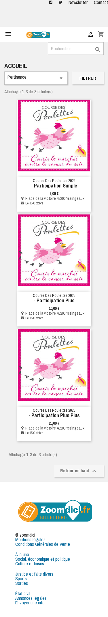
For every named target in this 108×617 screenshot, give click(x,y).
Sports (21, 578)
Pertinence (36, 78)
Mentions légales (30, 539)
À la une (22, 554)
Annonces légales (31, 598)
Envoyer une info (30, 602)
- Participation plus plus (54, 415)
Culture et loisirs (29, 563)
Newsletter (78, 2)
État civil (22, 593)
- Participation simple (54, 185)
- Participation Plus (54, 300)
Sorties (21, 583)
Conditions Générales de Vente (42, 544)
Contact (101, 2)
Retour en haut (79, 471)
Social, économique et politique (42, 559)
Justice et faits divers (34, 574)
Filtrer (87, 78)
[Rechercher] (76, 48)
